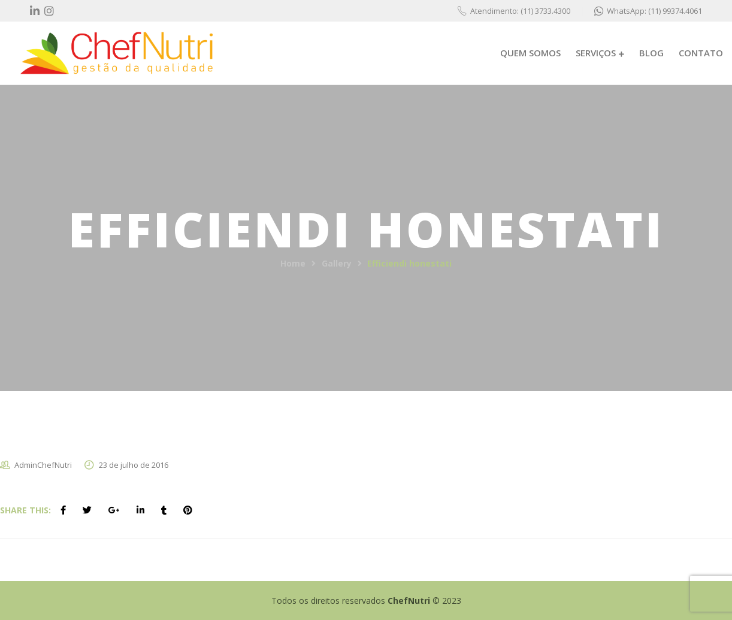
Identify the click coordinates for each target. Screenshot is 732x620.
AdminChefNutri (43, 464)
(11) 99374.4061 (675, 10)
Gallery (337, 263)
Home (292, 263)
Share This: (25, 510)
